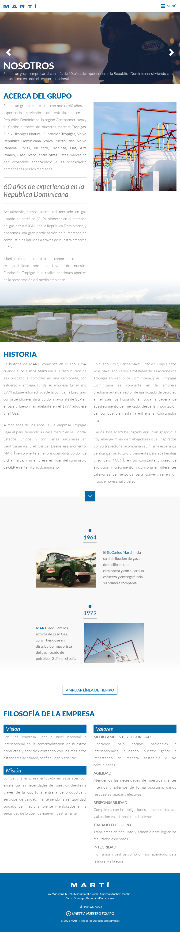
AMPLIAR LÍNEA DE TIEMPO (90, 690)
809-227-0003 (93, 906)
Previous (9, 52)
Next (170, 52)
